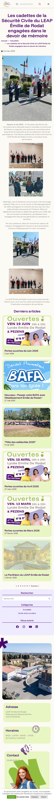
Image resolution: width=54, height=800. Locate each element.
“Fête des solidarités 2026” (20, 442)
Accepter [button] (11, 797)
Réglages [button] (34, 797)
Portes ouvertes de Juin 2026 (21, 350)
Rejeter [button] (43, 797)
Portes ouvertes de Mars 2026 (22, 530)
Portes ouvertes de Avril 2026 (22, 486)
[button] (48, 4)
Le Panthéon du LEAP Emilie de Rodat (27, 574)
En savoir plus (23, 797)
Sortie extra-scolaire (27, 613)
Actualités (27, 610)
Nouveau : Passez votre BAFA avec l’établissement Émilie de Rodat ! (25, 396)
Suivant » (35, 586)
